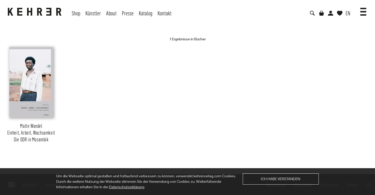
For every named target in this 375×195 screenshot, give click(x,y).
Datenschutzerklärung (126, 187)
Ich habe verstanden (280, 179)
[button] (363, 10)
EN (348, 13)
